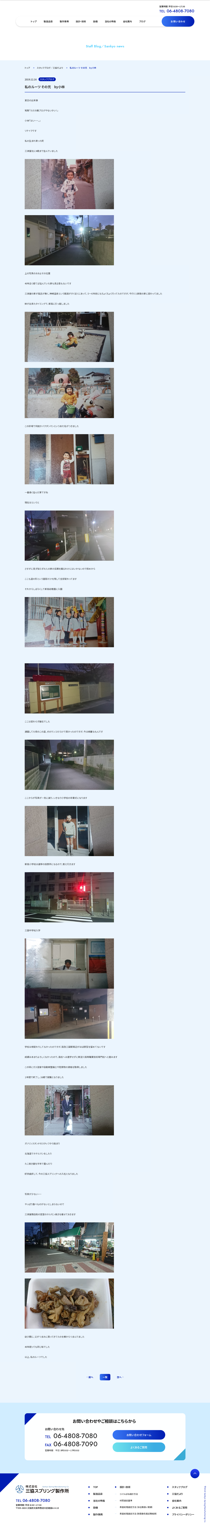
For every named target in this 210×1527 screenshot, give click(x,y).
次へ (119, 1377)
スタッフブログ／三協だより (50, 67)
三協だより (177, 1494)
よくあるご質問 (138, 1447)
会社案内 (127, 21)
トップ (34, 21)
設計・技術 (81, 21)
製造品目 (48, 21)
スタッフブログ (179, 1487)
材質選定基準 (126, 1500)
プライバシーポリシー (183, 1514)
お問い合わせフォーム (138, 1435)
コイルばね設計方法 (129, 1493)
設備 (95, 21)
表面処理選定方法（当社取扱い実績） (136, 1507)
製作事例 (64, 21)
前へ (90, 1377)
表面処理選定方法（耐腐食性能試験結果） (138, 1513)
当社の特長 (110, 21)
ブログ (142, 21)
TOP (95, 1487)
